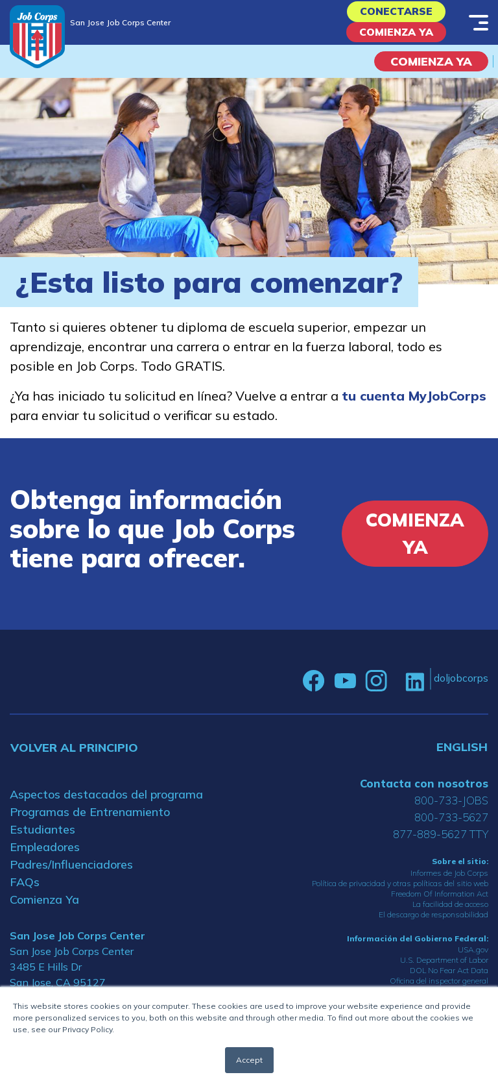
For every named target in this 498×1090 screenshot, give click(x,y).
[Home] (37, 36)
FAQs (25, 891)
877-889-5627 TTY (440, 843)
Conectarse (396, 13)
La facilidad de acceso (450, 913)
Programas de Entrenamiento (90, 821)
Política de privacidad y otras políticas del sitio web (400, 892)
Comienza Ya (396, 39)
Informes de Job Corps (449, 882)
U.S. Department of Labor (444, 969)
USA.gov (473, 958)
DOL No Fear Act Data (449, 979)
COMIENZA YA (431, 70)
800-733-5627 (451, 827)
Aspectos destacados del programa (106, 804)
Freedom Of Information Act (439, 903)
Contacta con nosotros (424, 793)
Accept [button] (249, 1060)
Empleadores (45, 856)
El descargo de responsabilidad (433, 923)
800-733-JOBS (451, 810)
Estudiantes (42, 839)
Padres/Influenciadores (71, 874)
